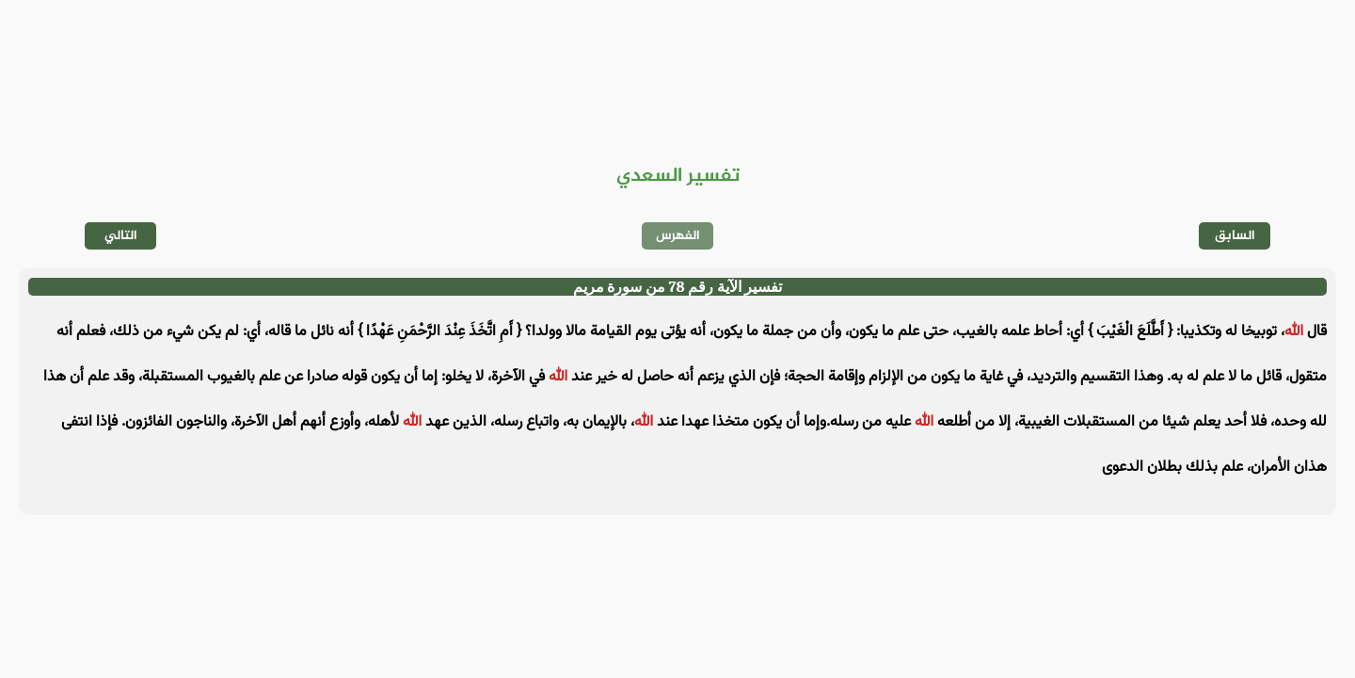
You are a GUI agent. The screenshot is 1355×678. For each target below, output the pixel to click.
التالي (120, 236)
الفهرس (678, 236)
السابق (1235, 236)
